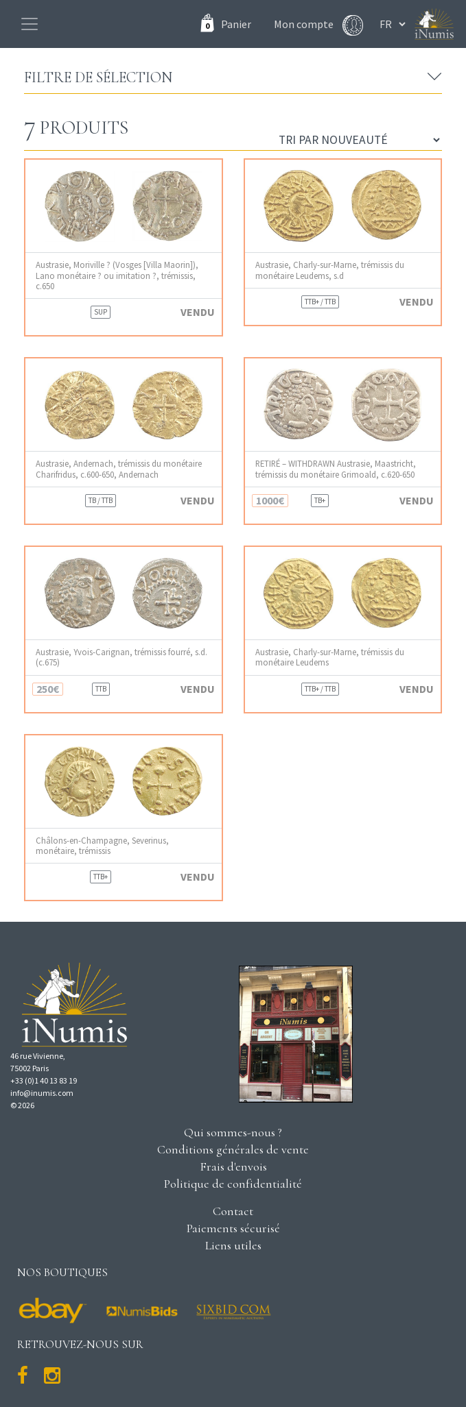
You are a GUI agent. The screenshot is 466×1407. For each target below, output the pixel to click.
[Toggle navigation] (29, 24)
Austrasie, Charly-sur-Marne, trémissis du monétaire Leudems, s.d (329, 270)
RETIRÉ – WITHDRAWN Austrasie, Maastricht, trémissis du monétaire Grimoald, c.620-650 (335, 468)
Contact (233, 1211)
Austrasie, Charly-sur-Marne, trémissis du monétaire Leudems (329, 657)
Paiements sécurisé (233, 1228)
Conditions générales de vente (233, 1149)
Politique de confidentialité (233, 1183)
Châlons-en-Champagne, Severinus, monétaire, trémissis (102, 845)
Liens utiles (233, 1245)
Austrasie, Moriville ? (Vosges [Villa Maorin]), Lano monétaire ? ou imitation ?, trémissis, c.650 (117, 275)
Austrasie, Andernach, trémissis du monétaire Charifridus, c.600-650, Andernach (119, 468)
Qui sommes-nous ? (233, 1132)
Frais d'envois (233, 1166)
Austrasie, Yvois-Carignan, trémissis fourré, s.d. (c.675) (121, 657)
